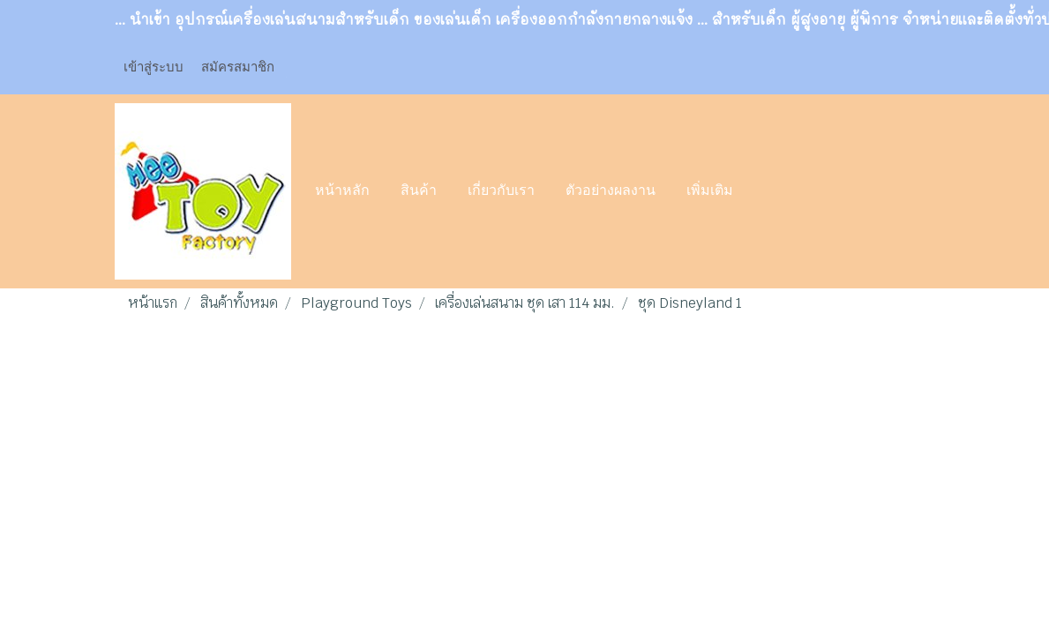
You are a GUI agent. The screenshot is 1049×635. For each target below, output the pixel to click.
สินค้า (419, 191)
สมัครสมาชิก (237, 67)
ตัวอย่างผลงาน (611, 191)
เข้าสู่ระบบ (154, 67)
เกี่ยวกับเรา (501, 191)
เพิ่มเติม (709, 191)
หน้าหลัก (342, 191)
